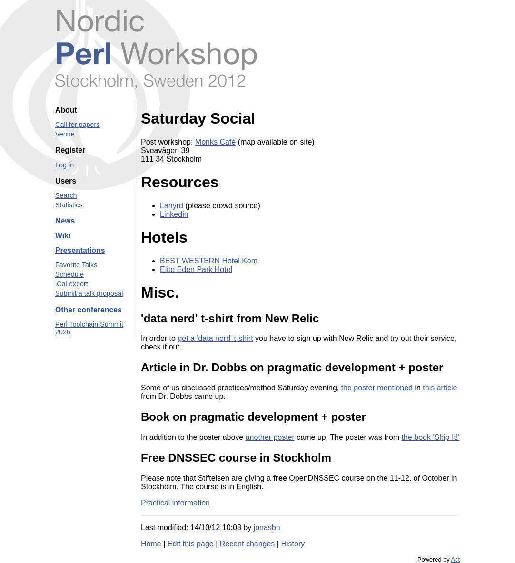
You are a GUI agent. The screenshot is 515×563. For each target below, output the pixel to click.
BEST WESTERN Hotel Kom (209, 261)
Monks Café (215, 142)
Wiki (62, 236)
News (65, 221)
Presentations (80, 250)
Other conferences (88, 310)
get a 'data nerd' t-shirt (215, 338)
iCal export (71, 284)
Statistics (69, 205)
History (293, 544)
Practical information (175, 503)
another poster (270, 437)
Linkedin (174, 214)
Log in (64, 165)
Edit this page (191, 544)
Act (455, 559)
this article (440, 388)
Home (151, 544)
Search (66, 195)
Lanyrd (171, 206)
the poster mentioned (377, 388)
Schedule (69, 274)
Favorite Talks (76, 265)
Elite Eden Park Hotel (196, 269)
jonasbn (267, 528)
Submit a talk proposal (89, 293)
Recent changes (247, 544)
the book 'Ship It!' (431, 437)
